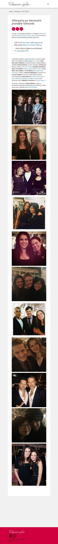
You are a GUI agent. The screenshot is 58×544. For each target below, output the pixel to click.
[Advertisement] (29, 511)
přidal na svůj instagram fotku (32, 69)
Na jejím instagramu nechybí (31, 78)
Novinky (17, 11)
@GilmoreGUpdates (31, 87)
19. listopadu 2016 (21, 51)
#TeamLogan (40, 80)
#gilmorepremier (36, 43)
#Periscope (24, 43)
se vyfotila (32, 61)
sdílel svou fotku (27, 67)
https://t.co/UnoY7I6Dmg (32, 45)
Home (11, 11)
